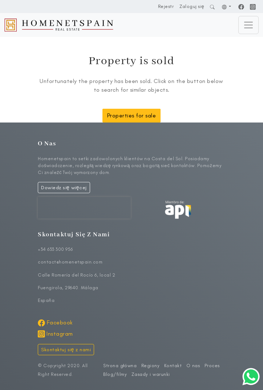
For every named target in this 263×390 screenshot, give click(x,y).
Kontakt (173, 365)
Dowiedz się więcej (64, 187)
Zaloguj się (191, 6)
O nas (193, 365)
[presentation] (84, 208)
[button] (226, 6)
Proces (212, 365)
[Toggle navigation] (248, 25)
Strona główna (120, 365)
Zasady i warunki (151, 374)
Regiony (150, 365)
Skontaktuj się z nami (66, 350)
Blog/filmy (115, 374)
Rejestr (166, 6)
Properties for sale (131, 115)
